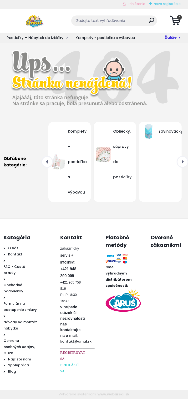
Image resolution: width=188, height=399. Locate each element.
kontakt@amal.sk (75, 341)
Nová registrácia (167, 3)
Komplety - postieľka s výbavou (105, 37)
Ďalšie (171, 37)
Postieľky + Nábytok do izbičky (35, 37)
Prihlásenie (136, 3)
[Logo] (33, 21)
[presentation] (47, 162)
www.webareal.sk (113, 394)
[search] (151, 22)
